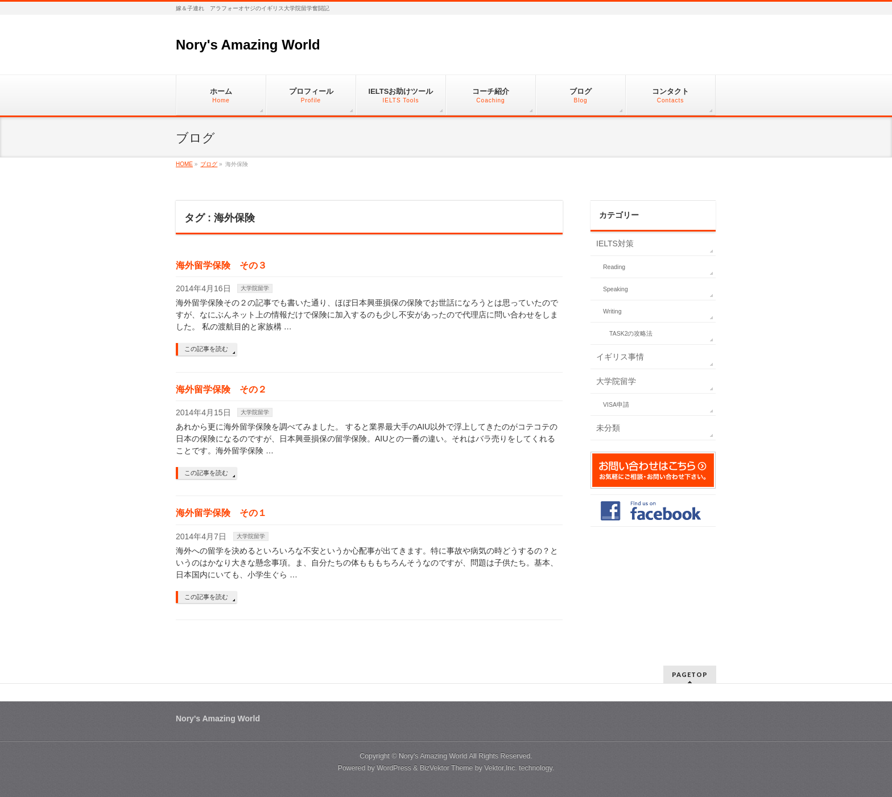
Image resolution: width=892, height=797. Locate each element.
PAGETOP (690, 674)
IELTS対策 (615, 243)
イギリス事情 (620, 356)
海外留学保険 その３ (221, 265)
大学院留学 (255, 288)
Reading (614, 266)
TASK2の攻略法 (631, 333)
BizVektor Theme (446, 768)
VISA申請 (616, 404)
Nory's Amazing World (248, 44)
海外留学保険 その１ (221, 513)
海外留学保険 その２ (221, 389)
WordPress (394, 768)
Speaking (615, 289)
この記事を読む (206, 348)
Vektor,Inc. (500, 768)
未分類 (608, 427)
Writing (612, 311)
